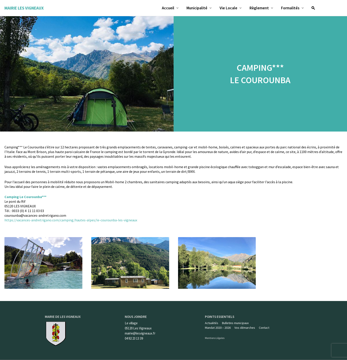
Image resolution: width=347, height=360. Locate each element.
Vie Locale (228, 7)
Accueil (168, 7)
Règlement (259, 7)
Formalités (290, 7)
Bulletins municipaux (235, 323)
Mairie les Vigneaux (24, 8)
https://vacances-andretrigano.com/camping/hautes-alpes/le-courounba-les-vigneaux (70, 220)
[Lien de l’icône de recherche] (313, 8)
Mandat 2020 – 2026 (218, 328)
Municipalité (196, 7)
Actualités (211, 323)
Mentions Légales (214, 338)
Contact (264, 328)
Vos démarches (244, 328)
